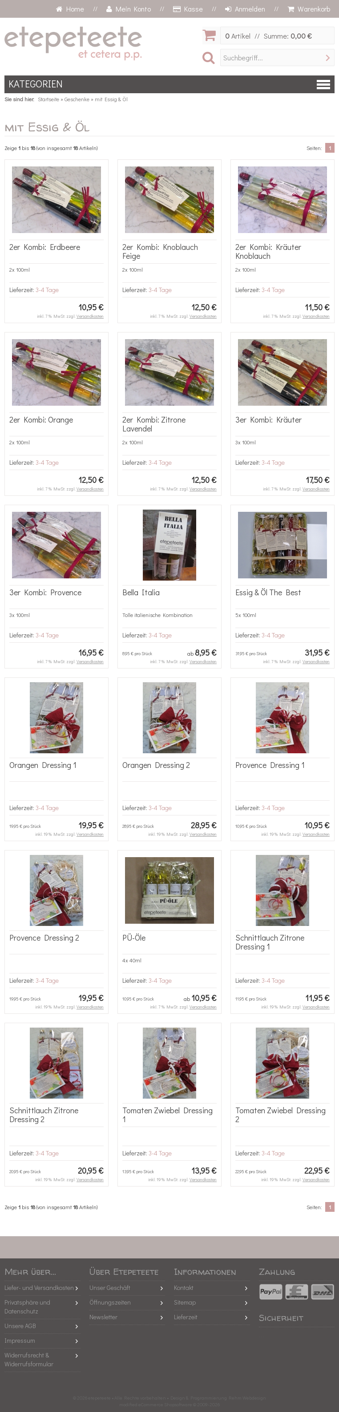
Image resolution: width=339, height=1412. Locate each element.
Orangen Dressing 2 (156, 764)
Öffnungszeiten (110, 1302)
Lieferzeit (186, 1317)
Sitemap (185, 1302)
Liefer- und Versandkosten (39, 1287)
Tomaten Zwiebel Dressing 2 (280, 1114)
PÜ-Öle (133, 937)
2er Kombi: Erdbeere (44, 246)
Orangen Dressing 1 (43, 764)
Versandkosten (90, 316)
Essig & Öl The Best (268, 592)
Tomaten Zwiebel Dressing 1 (167, 1114)
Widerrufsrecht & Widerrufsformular (28, 1359)
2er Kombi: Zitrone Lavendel (154, 424)
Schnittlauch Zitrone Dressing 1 (269, 942)
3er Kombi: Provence (45, 592)
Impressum (19, 1340)
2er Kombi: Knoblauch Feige (160, 251)
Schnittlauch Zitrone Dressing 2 (43, 1114)
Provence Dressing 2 (44, 937)
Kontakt (184, 1287)
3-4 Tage (47, 289)
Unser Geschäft (109, 1287)
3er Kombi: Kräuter (268, 419)
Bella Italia (141, 592)
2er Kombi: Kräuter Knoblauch (268, 251)
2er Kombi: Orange (41, 419)
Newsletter (103, 1317)
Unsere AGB (20, 1325)
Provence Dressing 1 (270, 764)
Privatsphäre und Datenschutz (27, 1306)
